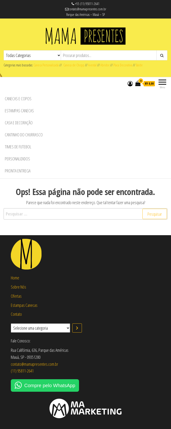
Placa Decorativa (122, 65)
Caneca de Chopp (73, 65)
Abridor (105, 65)
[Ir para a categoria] (77, 328)
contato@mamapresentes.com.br (34, 364)
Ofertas (16, 296)
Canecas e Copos (18, 98)
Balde (139, 65)
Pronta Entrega (18, 171)
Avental (92, 65)
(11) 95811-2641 (22, 371)
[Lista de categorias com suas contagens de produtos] (40, 328)
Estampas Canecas (19, 111)
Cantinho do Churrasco (24, 135)
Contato (16, 314)
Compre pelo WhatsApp (49, 385)
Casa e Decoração (19, 123)
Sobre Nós (18, 287)
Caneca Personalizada (46, 65)
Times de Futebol (18, 147)
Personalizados (17, 159)
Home (15, 278)
